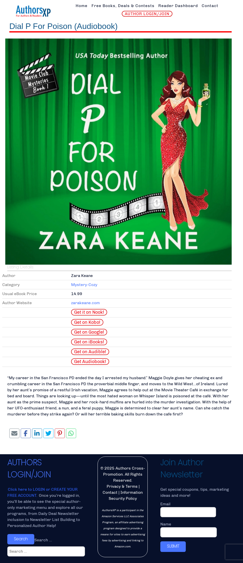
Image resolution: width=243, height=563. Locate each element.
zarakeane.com (85, 302)
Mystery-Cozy (84, 284)
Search (21, 539)
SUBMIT (173, 546)
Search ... (43, 540)
